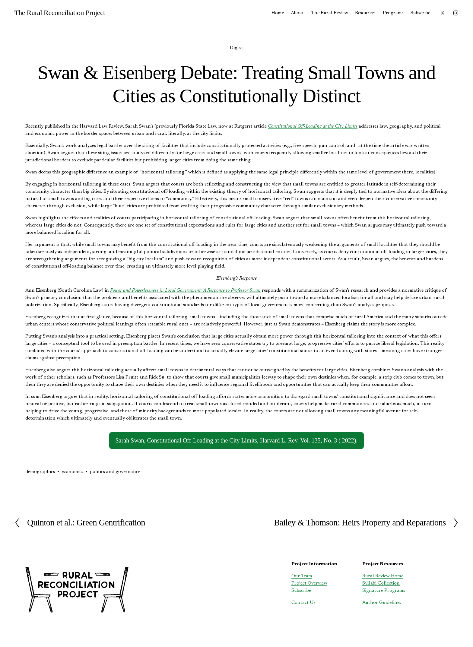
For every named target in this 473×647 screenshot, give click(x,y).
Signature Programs (383, 590)
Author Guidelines (381, 602)
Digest (236, 48)
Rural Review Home (382, 576)
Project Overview (309, 583)
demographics (40, 471)
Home (277, 13)
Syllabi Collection (381, 583)
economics (72, 471)
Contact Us (303, 602)
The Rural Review (329, 13)
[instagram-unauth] (456, 13)
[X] (443, 13)
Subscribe (420, 13)
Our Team (301, 576)
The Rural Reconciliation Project (59, 13)
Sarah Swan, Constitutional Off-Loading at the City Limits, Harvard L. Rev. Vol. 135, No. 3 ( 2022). (236, 440)
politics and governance (115, 471)
